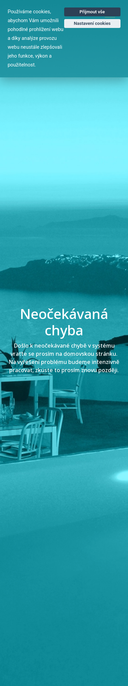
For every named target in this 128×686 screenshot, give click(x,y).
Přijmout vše (92, 11)
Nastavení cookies (92, 23)
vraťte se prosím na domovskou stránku (63, 354)
